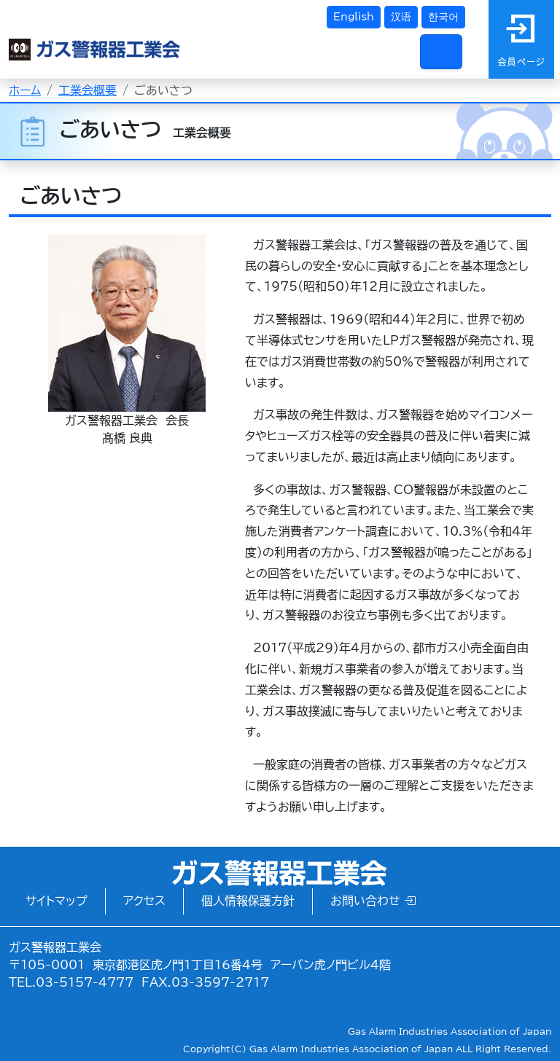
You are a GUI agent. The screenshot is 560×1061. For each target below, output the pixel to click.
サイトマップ (57, 901)
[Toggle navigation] (441, 51)
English (353, 17)
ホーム (25, 90)
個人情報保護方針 (248, 901)
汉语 (401, 17)
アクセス (144, 901)
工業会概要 (87, 90)
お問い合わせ (373, 901)
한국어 (443, 17)
